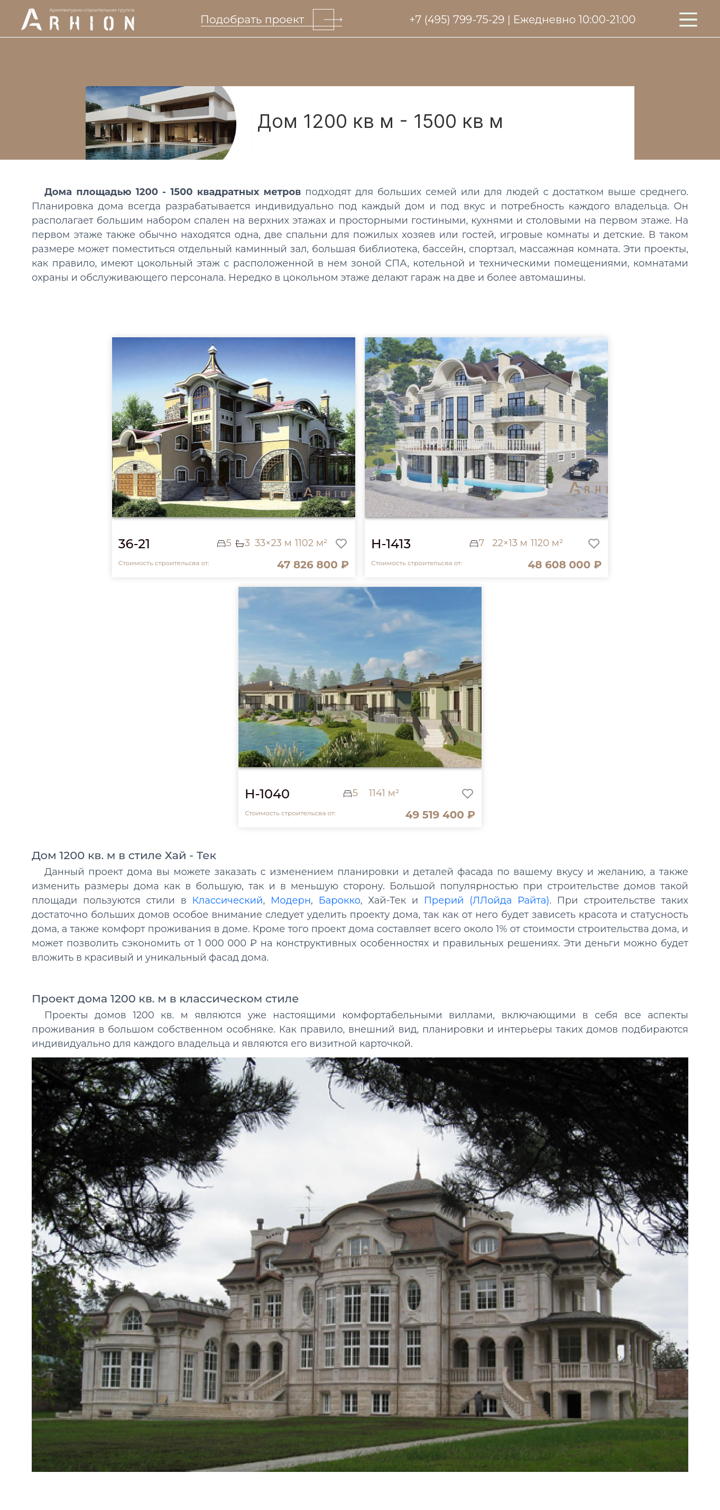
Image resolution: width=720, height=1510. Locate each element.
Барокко (340, 900)
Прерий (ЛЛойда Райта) (486, 900)
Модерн (291, 900)
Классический (227, 900)
